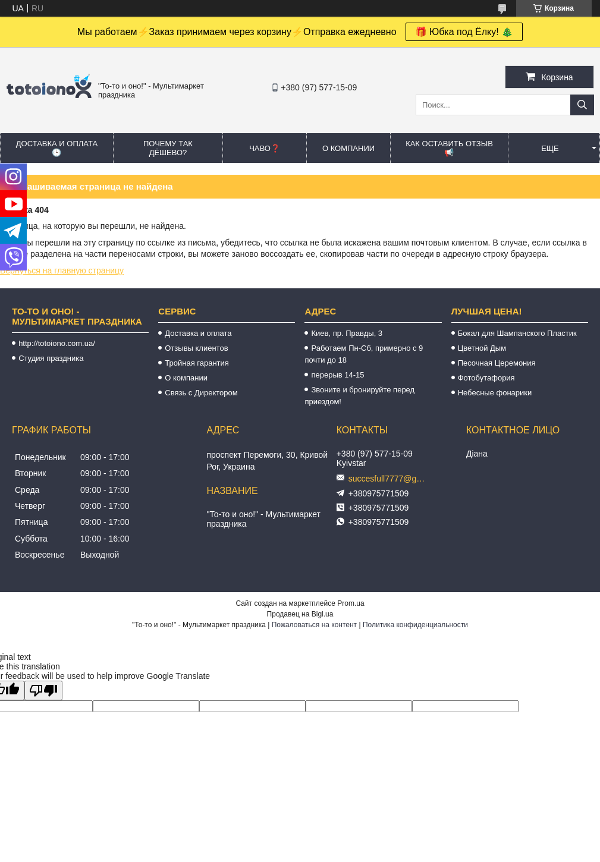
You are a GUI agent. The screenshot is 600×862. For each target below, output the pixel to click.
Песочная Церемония (497, 362)
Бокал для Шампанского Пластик (517, 333)
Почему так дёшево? (168, 148)
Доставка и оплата (198, 333)
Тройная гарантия (197, 362)
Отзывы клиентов (196, 348)
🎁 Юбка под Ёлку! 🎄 (464, 32)
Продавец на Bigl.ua (300, 614)
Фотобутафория (486, 377)
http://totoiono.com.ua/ (56, 343)
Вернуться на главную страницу (62, 270)
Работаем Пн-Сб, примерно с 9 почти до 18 (363, 354)
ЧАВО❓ (264, 148)
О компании (348, 148)
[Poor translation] (43, 690)
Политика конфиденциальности (415, 625)
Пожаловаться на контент (314, 625)
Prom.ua (350, 603)
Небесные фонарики (495, 392)
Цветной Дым (482, 348)
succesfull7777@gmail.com (390, 478)
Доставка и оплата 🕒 (57, 148)
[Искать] (582, 105)
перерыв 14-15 (337, 374)
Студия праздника (50, 358)
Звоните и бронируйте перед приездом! (359, 395)
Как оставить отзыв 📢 (449, 148)
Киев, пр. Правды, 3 (346, 333)
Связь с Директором (201, 392)
